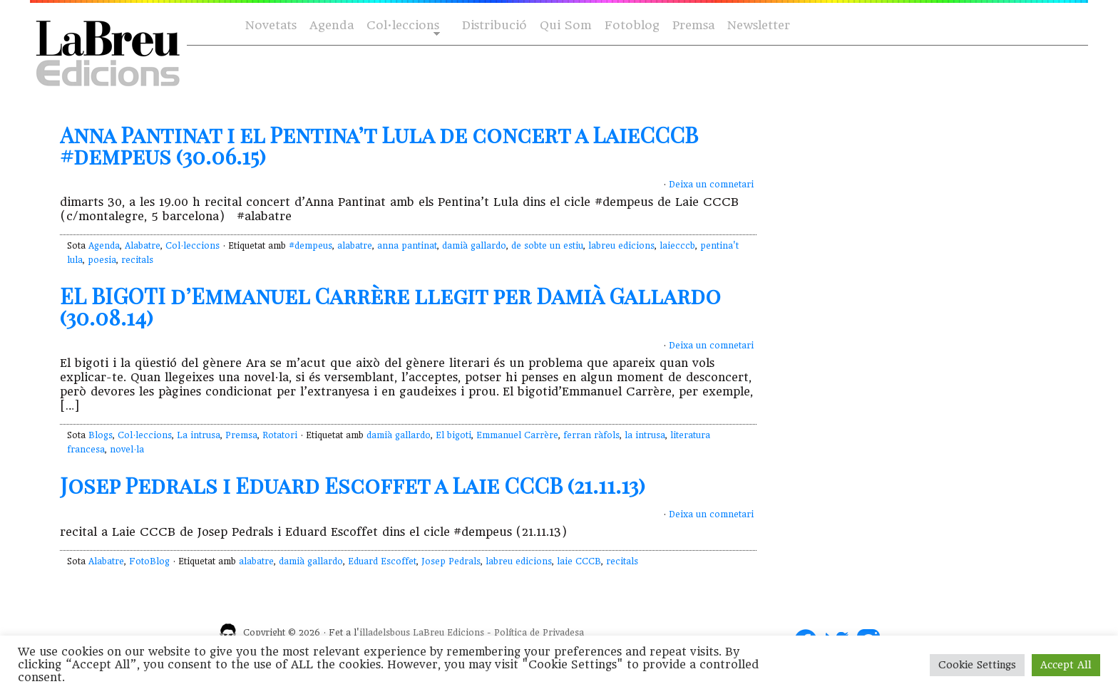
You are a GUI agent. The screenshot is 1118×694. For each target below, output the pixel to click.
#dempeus (310, 246)
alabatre (354, 246)
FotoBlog (149, 561)
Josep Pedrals (451, 561)
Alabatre (142, 246)
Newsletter (758, 25)
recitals (137, 260)
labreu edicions (621, 246)
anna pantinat (407, 246)
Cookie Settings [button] (977, 664)
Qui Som (566, 25)
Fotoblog (632, 25)
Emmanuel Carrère (517, 435)
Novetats (271, 25)
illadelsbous (384, 633)
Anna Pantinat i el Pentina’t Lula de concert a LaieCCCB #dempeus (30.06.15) (379, 145)
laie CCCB (579, 561)
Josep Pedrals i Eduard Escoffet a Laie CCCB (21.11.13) (352, 485)
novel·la (127, 450)
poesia (102, 260)
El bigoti (453, 435)
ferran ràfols (591, 435)
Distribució (494, 25)
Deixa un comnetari (711, 185)
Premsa (693, 25)
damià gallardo (474, 246)
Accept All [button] (1066, 664)
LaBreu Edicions (448, 633)
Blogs (100, 435)
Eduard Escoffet (382, 561)
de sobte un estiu (547, 246)
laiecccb (677, 246)
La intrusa (198, 435)
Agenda (331, 25)
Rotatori (279, 435)
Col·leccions (402, 26)
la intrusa (645, 435)
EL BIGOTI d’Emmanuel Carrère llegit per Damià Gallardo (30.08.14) (390, 306)
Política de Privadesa (539, 633)
